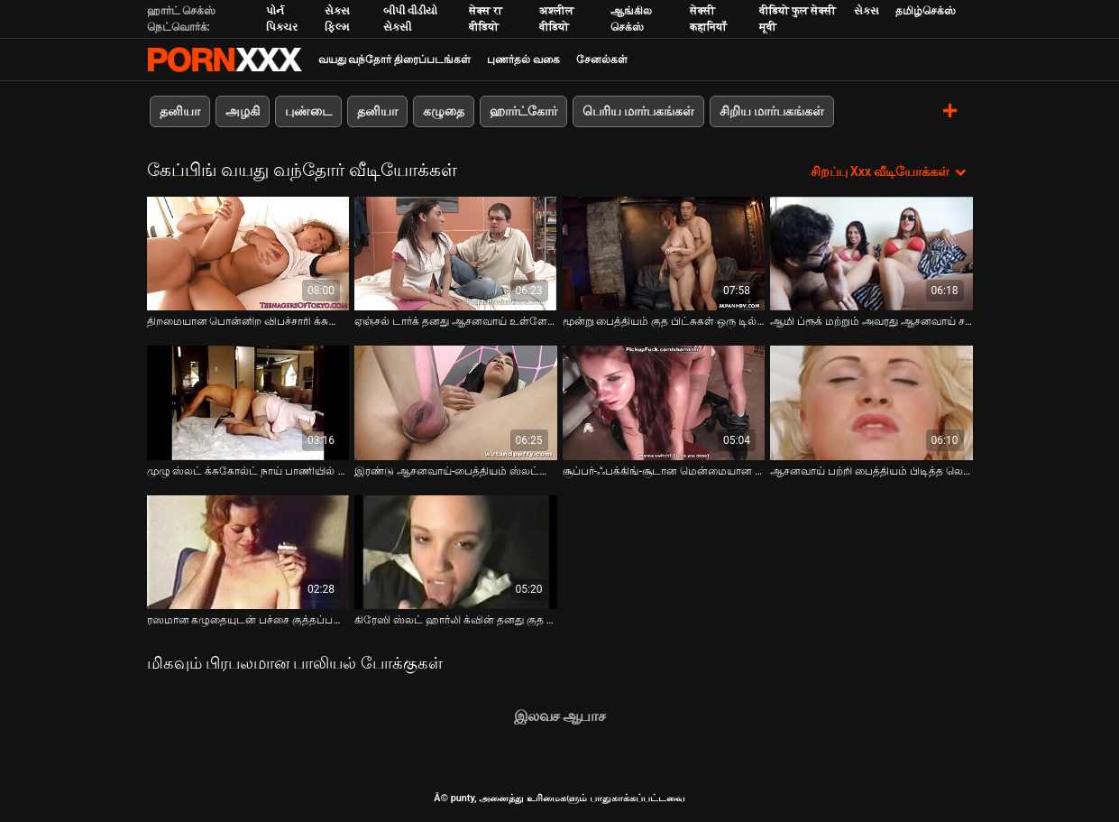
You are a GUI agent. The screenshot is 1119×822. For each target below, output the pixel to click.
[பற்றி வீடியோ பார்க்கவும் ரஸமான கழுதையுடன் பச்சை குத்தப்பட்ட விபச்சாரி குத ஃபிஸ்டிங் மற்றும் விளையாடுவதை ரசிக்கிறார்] (248, 552)
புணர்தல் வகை (523, 59)
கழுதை (443, 111)
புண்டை (308, 111)
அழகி (242, 111)
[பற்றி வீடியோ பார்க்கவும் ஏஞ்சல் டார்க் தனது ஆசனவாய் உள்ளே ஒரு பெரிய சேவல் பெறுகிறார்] (455, 253)
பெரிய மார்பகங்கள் (638, 111)
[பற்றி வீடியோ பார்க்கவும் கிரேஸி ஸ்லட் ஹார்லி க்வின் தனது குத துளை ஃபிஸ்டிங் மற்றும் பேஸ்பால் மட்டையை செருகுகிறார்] (455, 552)
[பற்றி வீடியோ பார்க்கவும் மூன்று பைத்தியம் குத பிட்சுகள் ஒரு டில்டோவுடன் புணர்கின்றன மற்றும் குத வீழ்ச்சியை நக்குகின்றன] (664, 253)
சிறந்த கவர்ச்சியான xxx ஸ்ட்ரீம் (224, 59)
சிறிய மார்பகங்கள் (772, 111)
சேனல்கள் (602, 59)
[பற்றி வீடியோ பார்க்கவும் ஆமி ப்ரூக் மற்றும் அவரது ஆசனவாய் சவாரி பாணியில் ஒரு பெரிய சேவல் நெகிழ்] (871, 253)
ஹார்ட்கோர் (523, 111)
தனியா (180, 111)
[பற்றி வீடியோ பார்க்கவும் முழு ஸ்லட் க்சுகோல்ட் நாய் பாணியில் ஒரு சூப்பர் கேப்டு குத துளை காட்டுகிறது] (248, 402)
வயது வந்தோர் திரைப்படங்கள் (395, 59)
